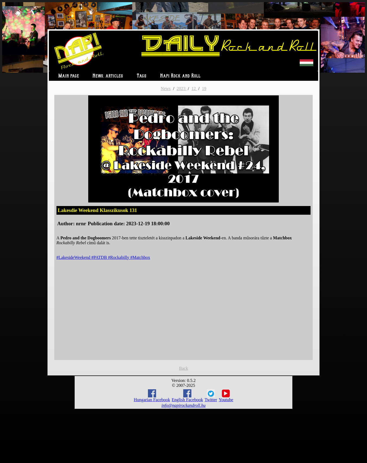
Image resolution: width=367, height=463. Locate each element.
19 (204, 88)
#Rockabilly (119, 257)
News (165, 88)
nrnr (81, 223)
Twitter (211, 395)
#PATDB (99, 257)
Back (183, 368)
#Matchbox (140, 257)
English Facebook (187, 395)
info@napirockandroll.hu (183, 405)
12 (194, 88)
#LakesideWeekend (73, 257)
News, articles (108, 76)
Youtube (226, 395)
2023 (181, 88)
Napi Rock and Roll (180, 76)
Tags (142, 76)
